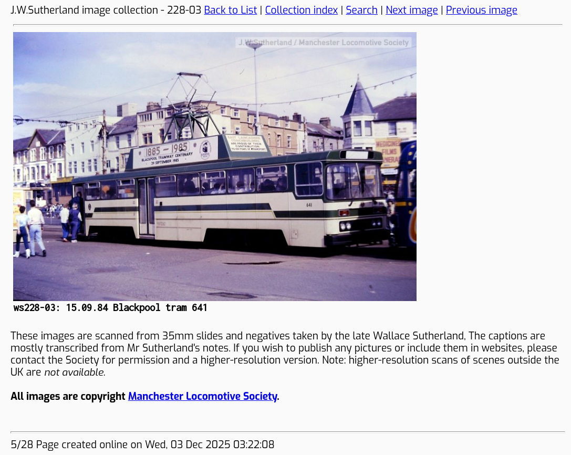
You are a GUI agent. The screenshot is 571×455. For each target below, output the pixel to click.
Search (362, 10)
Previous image (481, 10)
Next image (412, 10)
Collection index (301, 10)
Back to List (230, 10)
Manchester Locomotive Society (202, 396)
